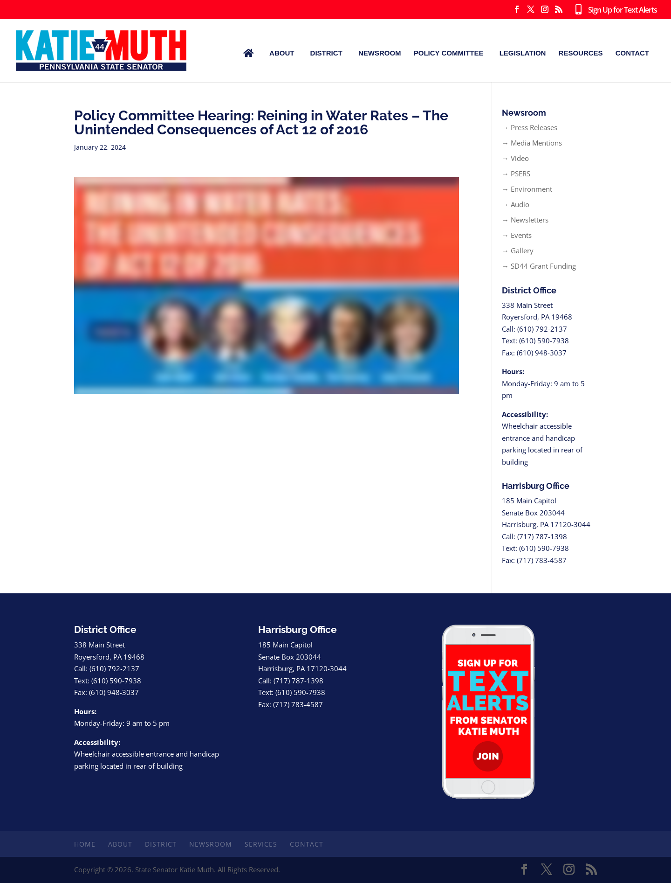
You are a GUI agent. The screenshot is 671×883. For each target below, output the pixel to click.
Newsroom (379, 53)
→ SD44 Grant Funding (539, 266)
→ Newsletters (525, 219)
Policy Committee (449, 53)
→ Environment (527, 189)
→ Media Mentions (532, 142)
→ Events (517, 235)
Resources (581, 53)
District (326, 53)
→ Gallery (518, 250)
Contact (632, 53)
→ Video (515, 158)
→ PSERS (516, 173)
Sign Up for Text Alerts (614, 10)
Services (261, 844)
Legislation (523, 53)
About (281, 53)
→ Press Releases (529, 127)
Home (85, 844)
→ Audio (515, 204)
